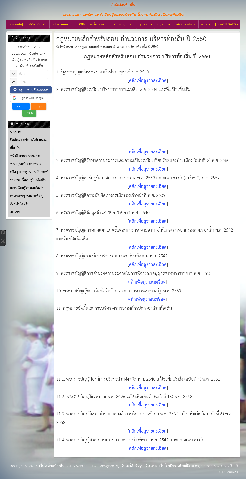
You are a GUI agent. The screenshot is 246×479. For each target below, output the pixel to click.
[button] (29, 98)
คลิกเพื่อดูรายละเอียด (148, 81)
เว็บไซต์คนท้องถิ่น (51, 466)
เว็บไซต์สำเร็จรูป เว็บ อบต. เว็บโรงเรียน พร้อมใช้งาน (157, 466)
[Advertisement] (147, 121)
